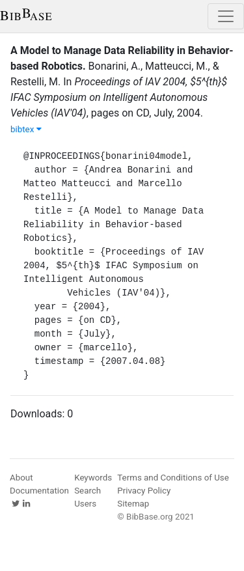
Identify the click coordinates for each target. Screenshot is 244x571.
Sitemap (133, 503)
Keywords (93, 477)
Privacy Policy (143, 490)
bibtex (26, 129)
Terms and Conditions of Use (172, 477)
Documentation (39, 490)
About (21, 477)
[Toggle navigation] (226, 16)
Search (87, 490)
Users (85, 503)
